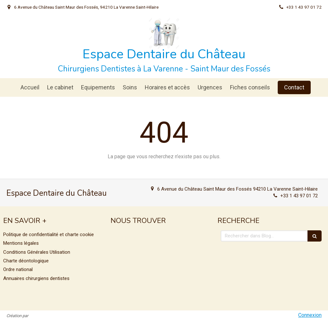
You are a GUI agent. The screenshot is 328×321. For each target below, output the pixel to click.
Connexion (310, 315)
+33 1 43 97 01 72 (299, 196)
